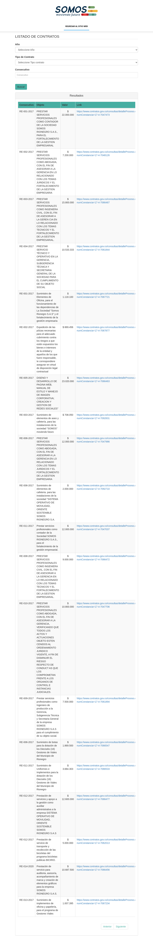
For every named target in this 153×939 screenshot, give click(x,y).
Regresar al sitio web (76, 26)
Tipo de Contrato (24, 57)
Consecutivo (22, 69)
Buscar (21, 86)
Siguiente (121, 926)
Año (17, 44)
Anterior (107, 926)
